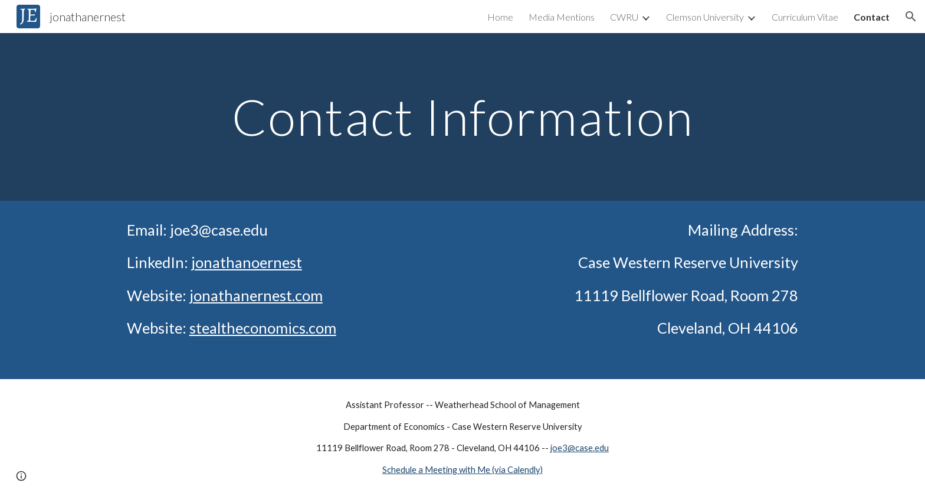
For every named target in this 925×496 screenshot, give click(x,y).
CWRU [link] (624, 16)
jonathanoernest (246, 262)
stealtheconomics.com (262, 328)
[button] (911, 16)
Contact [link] (872, 16)
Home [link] (500, 16)
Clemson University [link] (705, 16)
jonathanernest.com (256, 295)
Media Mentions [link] (562, 16)
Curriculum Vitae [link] (805, 16)
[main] (462, 116)
